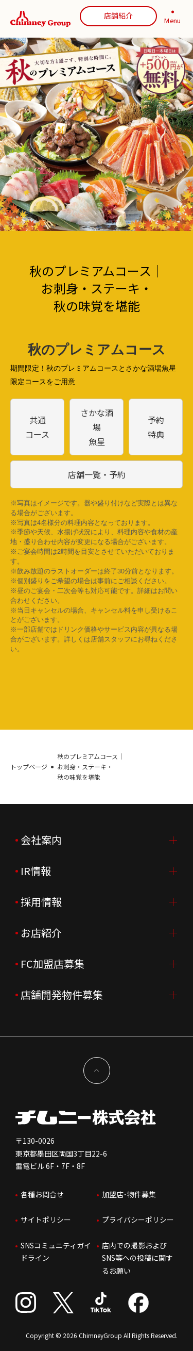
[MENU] (172, 19)
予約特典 (156, 427)
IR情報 (36, 870)
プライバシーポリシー (138, 1219)
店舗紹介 (118, 15)
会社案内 (41, 839)
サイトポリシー (46, 1219)
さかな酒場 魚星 (96, 427)
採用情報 (41, 901)
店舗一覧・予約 (97, 474)
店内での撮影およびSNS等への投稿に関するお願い (137, 1258)
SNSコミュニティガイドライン (56, 1251)
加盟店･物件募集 (129, 1194)
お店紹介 (41, 932)
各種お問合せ (42, 1194)
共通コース (37, 427)
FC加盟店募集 (52, 963)
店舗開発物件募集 (62, 994)
